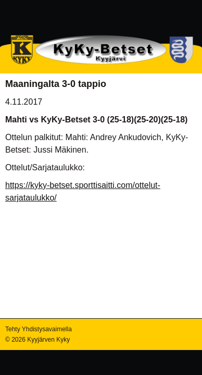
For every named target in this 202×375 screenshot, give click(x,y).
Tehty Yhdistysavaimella (38, 329)
